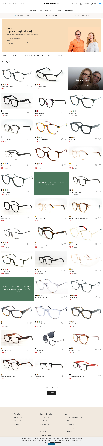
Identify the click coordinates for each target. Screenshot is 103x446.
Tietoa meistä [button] (69, 10)
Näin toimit (58, 10)
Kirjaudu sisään (84, 4)
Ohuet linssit (44, 431)
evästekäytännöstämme (55, 442)
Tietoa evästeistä (71, 421)
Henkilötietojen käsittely (73, 428)
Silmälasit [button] (33, 10)
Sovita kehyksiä (19, 421)
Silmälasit (9, 28)
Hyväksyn (51, 444)
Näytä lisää (52, 393)
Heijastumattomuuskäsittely (48, 428)
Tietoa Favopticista (20, 417)
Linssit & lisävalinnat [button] (45, 10)
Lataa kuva (86, 85)
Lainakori (94, 4)
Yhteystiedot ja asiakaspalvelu (75, 417)
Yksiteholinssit (45, 417)
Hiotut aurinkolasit (46, 435)
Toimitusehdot (71, 424)
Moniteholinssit (45, 421)
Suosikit (75, 4)
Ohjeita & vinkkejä (72, 431)
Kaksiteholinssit (45, 424)
